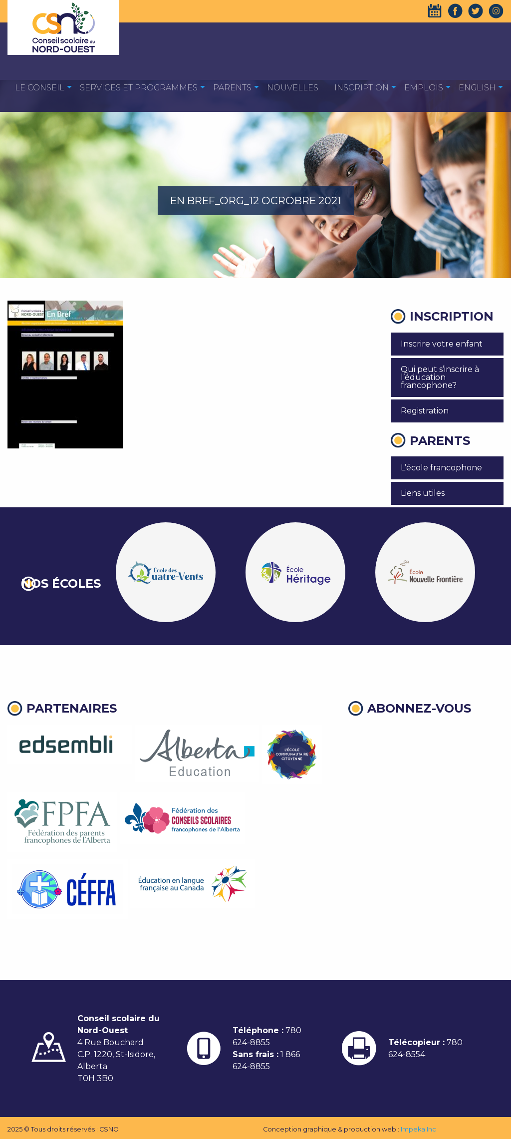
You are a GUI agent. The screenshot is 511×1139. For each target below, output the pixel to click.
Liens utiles (423, 493)
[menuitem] (39, 87)
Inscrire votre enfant (442, 344)
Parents (232, 87)
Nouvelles (292, 87)
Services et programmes (139, 87)
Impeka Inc (418, 1129)
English (477, 87)
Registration (425, 410)
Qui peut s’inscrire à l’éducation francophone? (440, 377)
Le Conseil (39, 87)
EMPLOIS (423, 87)
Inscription (361, 87)
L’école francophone (441, 467)
